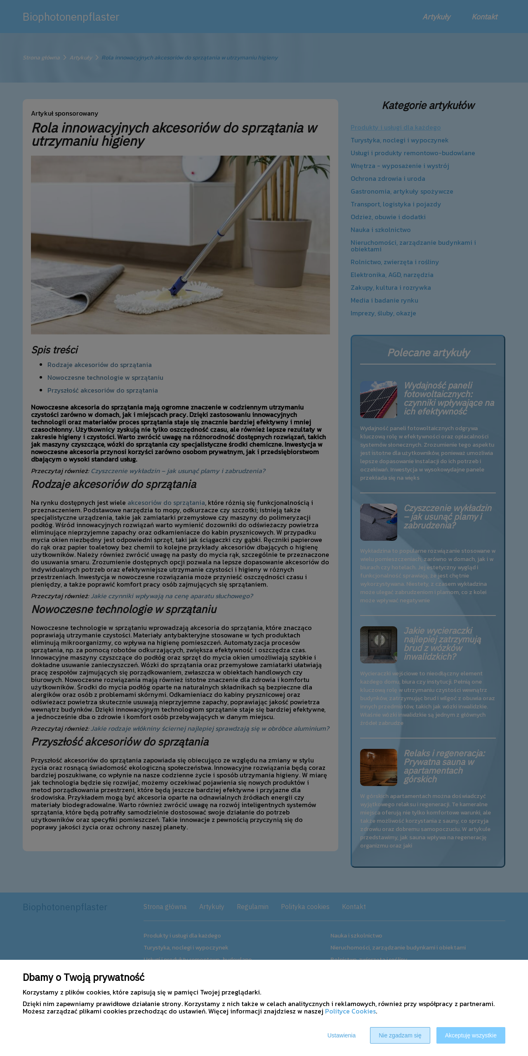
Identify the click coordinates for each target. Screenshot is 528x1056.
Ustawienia (342, 1035)
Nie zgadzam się (400, 1035)
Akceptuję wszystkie (471, 1035)
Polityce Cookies (350, 1011)
